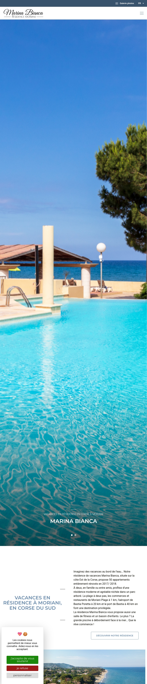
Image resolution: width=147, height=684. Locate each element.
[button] (141, 13)
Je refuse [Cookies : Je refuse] (22, 668)
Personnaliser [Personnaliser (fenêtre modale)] (22, 675)
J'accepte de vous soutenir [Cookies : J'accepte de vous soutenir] (22, 660)
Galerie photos (124, 3)
